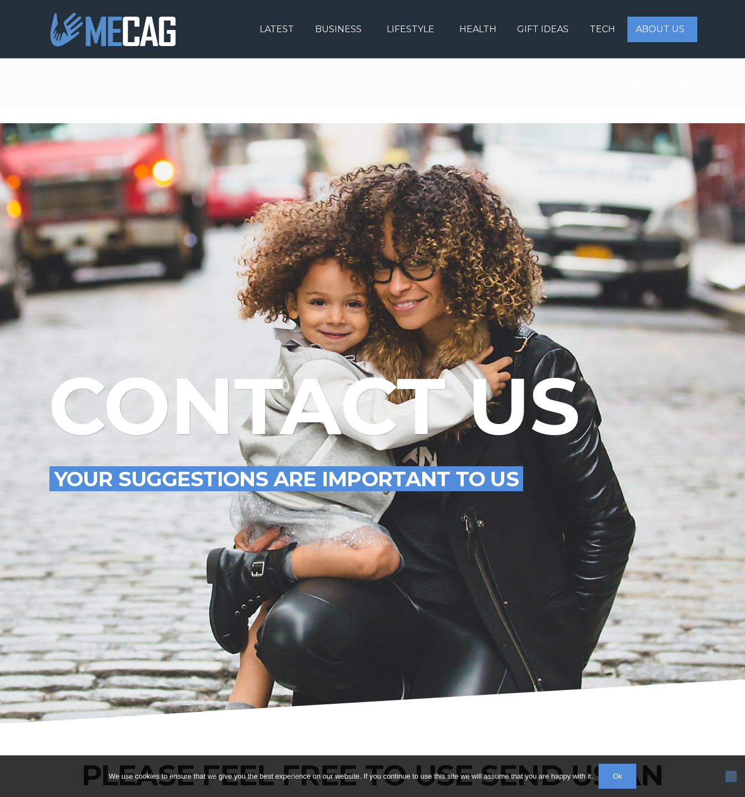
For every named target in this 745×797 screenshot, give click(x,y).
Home (630, 82)
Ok (617, 776)
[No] (731, 776)
